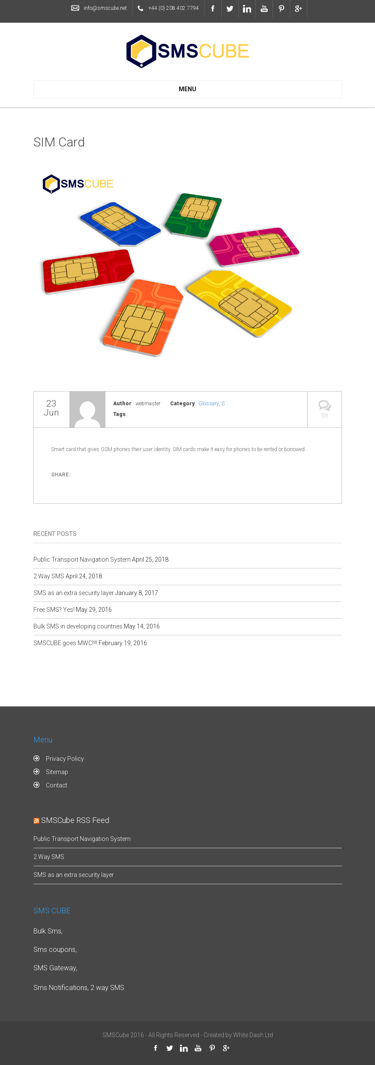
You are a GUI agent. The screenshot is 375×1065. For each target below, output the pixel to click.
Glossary (208, 404)
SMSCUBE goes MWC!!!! (65, 643)
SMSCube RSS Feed (75, 820)
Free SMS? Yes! (54, 609)
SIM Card (59, 142)
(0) (325, 405)
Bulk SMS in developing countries (78, 626)
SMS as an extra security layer (73, 592)
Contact (56, 785)
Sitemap (57, 772)
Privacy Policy (65, 758)
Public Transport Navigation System (82, 559)
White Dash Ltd (253, 1035)
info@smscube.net (105, 8)
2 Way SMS (48, 576)
